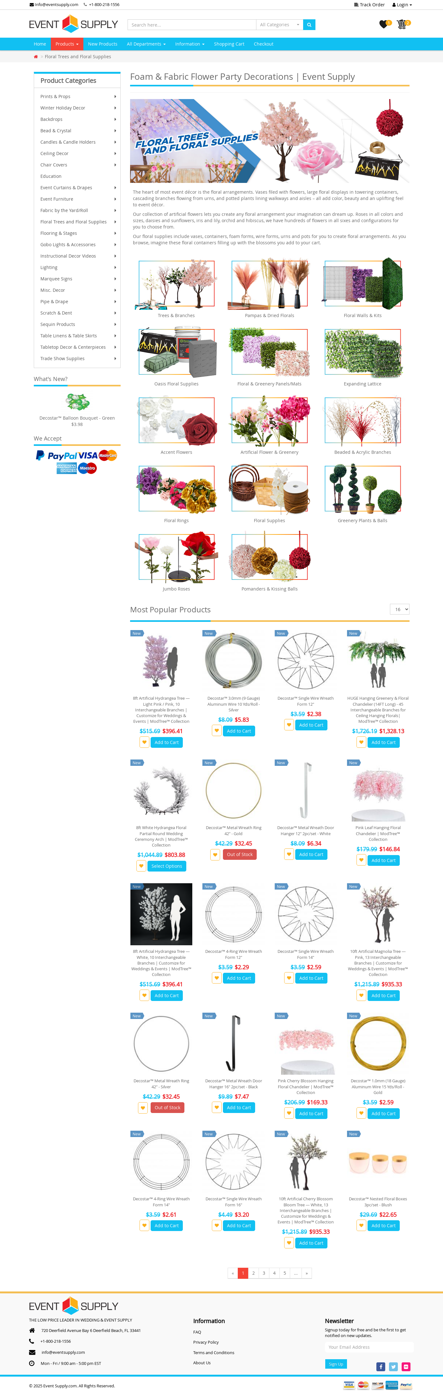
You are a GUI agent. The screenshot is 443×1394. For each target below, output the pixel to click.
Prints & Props (79, 96)
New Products (102, 44)
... (296, 1273)
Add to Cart (167, 742)
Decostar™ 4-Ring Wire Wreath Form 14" (161, 1201)
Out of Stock (240, 854)
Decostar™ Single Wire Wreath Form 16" (234, 1201)
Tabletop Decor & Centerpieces (79, 347)
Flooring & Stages (79, 233)
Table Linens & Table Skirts (79, 336)
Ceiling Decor (79, 153)
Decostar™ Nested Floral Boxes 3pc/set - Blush (378, 1201)
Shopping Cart (229, 44)
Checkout (263, 44)
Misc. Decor (79, 290)
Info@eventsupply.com (54, 4)
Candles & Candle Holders (79, 142)
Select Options (167, 866)
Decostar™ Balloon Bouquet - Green (77, 418)
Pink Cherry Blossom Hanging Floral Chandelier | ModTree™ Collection (305, 1086)
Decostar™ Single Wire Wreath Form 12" (306, 701)
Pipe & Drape (79, 301)
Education (51, 176)
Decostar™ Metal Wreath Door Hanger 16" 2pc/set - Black (233, 1083)
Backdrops (79, 119)
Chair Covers (79, 165)
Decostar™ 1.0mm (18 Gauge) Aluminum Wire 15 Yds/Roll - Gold (378, 1086)
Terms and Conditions (213, 1352)
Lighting (79, 267)
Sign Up (336, 1364)
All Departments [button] (146, 44)
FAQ (197, 1332)
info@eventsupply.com (63, 1352)
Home (40, 44)
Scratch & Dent (79, 313)
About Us (202, 1363)
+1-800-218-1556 (104, 4)
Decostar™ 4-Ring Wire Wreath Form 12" (233, 954)
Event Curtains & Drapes (79, 187)
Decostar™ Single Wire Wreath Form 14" (306, 954)
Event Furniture (79, 199)
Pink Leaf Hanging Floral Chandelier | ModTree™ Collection (378, 833)
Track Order (369, 5)
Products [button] (67, 44)
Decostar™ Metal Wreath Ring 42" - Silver (161, 1083)
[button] (279, 24)
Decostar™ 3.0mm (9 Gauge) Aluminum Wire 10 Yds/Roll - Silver (233, 703)
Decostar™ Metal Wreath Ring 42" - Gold (233, 830)
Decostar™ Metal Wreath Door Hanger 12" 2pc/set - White (305, 830)
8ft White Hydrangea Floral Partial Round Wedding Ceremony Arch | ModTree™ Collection (161, 836)
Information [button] (190, 44)
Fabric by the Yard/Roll (79, 210)
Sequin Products (79, 324)
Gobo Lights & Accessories (79, 244)
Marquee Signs (79, 279)
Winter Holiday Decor (79, 108)
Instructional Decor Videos (79, 256)
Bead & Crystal (79, 131)
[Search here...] (192, 24)
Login (402, 5)
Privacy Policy (206, 1342)
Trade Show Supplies (79, 358)
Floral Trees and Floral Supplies (79, 222)
